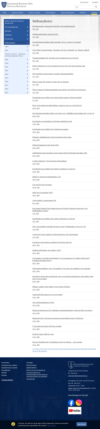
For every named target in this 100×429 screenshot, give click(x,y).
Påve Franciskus (31, 365)
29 (84, 349)
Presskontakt (30, 379)
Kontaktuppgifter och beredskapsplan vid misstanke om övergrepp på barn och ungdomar (36, 374)
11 (46, 349)
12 (48, 349)
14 (53, 349)
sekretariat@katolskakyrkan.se (78, 376)
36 (35, 351)
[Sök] (84, 7)
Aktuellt (4, 372)
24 (74, 349)
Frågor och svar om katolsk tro (35, 370)
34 (95, 349)
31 (88, 349)
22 (69, 349)
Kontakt (4, 375)
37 (37, 351)
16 (57, 349)
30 (86, 349)
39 (42, 351)
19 (63, 349)
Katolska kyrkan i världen (9, 365)
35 (33, 351)
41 (46, 351)
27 (80, 349)
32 (91, 349)
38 (40, 351)
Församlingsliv (5, 370)
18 (61, 349)
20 (65, 349)
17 (59, 349)
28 (82, 349)
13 (50, 349)
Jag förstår (81, 424)
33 (93, 349)
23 (72, 349)
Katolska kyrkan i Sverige (9, 367)
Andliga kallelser (31, 367)
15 (55, 349)
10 (44, 349)
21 (67, 349)
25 (76, 349)
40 (44, 351)
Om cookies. (51, 425)
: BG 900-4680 (78, 395)
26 (78, 349)
